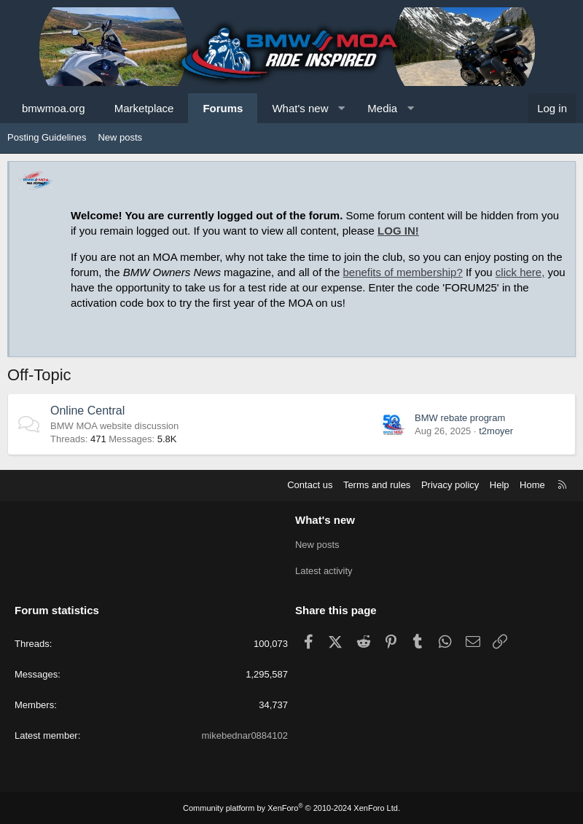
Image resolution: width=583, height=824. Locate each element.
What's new (300, 108)
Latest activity (324, 570)
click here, (520, 272)
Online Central (87, 410)
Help (499, 484)
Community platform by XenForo (291, 807)
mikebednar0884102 (244, 735)
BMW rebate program (460, 417)
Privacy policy (450, 484)
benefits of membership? (403, 272)
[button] (341, 108)
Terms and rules (376, 484)
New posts (120, 137)
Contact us (309, 484)
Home (532, 484)
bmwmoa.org (53, 108)
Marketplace (144, 108)
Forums (223, 108)
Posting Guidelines (46, 137)
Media (382, 108)
